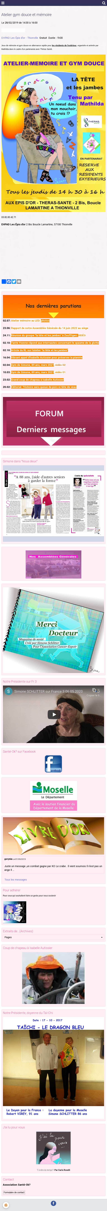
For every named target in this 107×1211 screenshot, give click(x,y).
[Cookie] (6, 1205)
